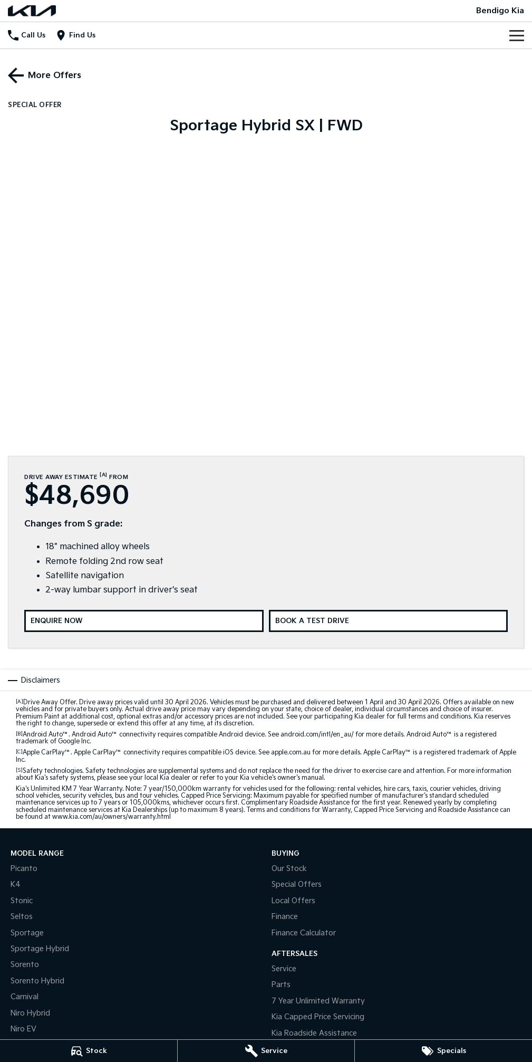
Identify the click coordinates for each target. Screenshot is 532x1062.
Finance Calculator (304, 933)
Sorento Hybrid (37, 981)
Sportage (27, 933)
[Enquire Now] (144, 621)
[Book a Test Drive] (388, 621)
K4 (16, 884)
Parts (281, 984)
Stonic (22, 900)
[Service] (266, 1051)
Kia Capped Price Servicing (318, 1016)
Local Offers (293, 900)
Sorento (25, 964)
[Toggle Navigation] (516, 35)
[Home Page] (32, 11)
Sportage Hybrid (40, 948)
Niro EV (23, 1029)
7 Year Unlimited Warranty (318, 1001)
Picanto (24, 868)
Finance (285, 916)
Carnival (24, 996)
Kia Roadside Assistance (314, 1033)
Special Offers (297, 884)
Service (284, 968)
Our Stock (289, 868)
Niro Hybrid (30, 1013)
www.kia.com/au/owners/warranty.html (111, 817)
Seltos (22, 916)
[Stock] (88, 1051)
